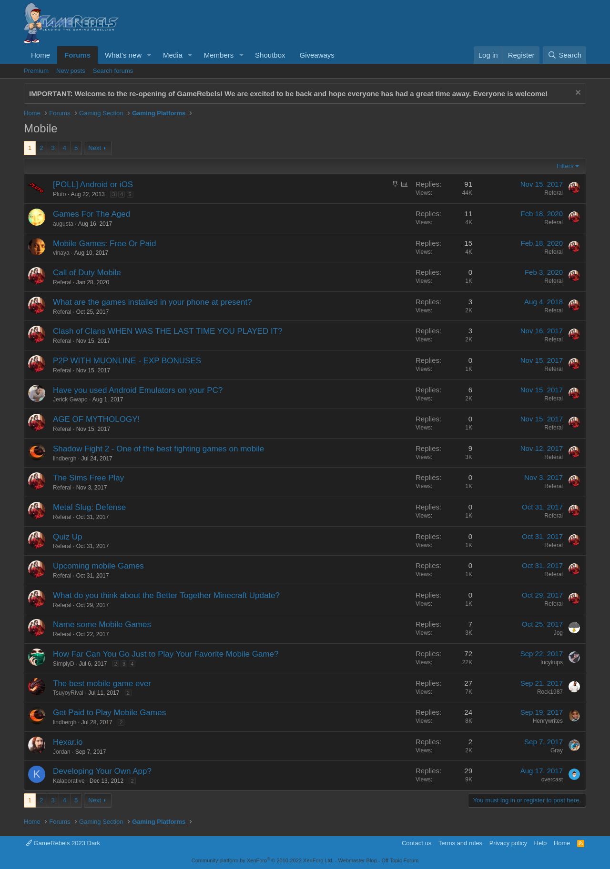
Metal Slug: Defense (89, 507)
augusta (63, 223)
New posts (70, 70)
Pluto (59, 194)
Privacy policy (508, 843)
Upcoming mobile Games (98, 565)
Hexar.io (67, 742)
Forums (77, 55)
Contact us (416, 843)
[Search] (564, 55)
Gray (556, 750)
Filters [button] (565, 166)
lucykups (551, 662)
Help (540, 843)
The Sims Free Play (88, 477)
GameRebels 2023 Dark (63, 843)
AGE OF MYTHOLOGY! (96, 419)
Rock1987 (550, 692)
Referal (553, 193)
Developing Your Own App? (102, 771)
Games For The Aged (91, 214)
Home (40, 55)
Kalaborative (69, 781)
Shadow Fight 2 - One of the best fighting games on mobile (158, 448)
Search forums (113, 70)
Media (173, 55)
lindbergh (64, 458)
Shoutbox (270, 55)
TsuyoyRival (68, 692)
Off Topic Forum (399, 860)
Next (94, 147)
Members (219, 55)
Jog (558, 632)
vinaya (61, 253)
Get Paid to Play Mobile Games (109, 712)
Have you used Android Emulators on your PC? (138, 390)
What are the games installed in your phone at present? (152, 302)
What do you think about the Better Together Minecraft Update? (166, 595)
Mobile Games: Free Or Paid (104, 243)
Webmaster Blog (357, 860)
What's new (123, 55)
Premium (36, 70)
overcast (552, 779)
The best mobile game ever (102, 683)
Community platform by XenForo (263, 860)
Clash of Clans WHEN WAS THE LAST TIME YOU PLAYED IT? (168, 331)
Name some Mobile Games (102, 624)
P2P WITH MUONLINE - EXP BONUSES (127, 360)
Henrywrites (548, 721)
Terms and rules (460, 843)
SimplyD (63, 663)
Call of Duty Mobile (87, 272)
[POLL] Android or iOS (93, 184)
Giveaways (316, 55)
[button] (149, 55)
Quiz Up (67, 536)
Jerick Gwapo (70, 399)
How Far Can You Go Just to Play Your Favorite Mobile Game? (165, 654)
